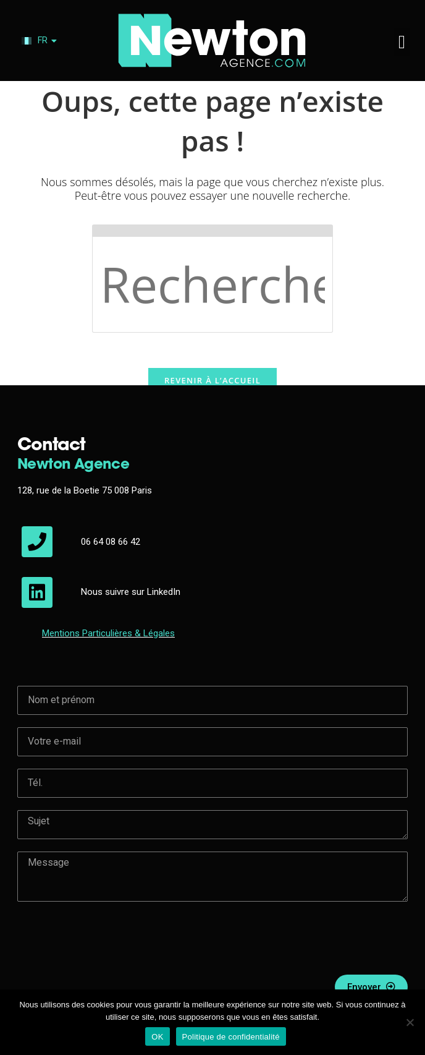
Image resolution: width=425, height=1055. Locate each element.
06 (87, 541)
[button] (402, 42)
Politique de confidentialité (231, 1036)
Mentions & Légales (108, 633)
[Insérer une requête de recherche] (212, 278)
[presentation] (111, 938)
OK (157, 1036)
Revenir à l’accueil (212, 382)
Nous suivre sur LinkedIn (130, 591)
